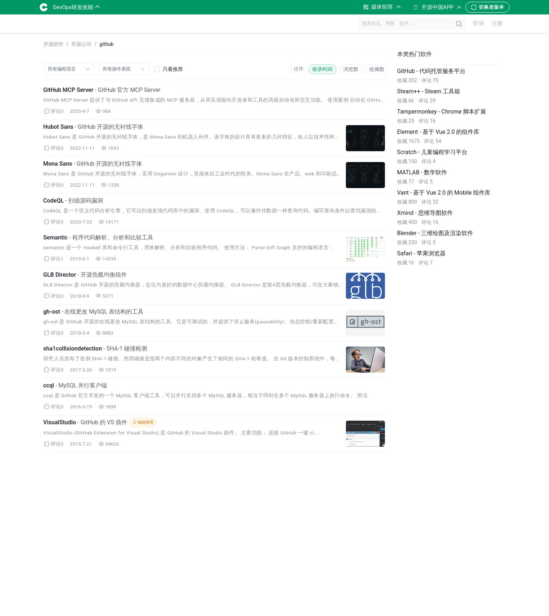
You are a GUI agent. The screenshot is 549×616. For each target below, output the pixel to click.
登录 (478, 23)
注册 (497, 23)
